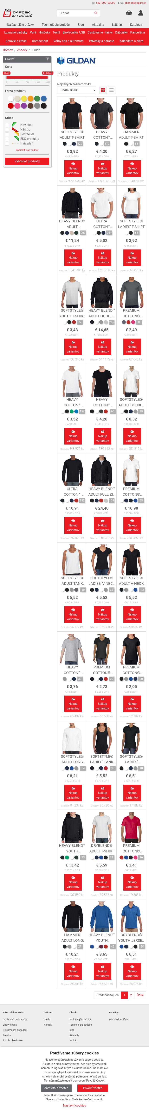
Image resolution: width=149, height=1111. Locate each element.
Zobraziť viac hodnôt (27, 150)
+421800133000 (105, 2)
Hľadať (27, 59)
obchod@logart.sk (135, 2)
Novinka (21, 125)
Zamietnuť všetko (56, 1088)
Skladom (63, 181)
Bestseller (22, 134)
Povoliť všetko (92, 1088)
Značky (22, 50)
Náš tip (20, 129)
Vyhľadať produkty (27, 161)
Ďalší (140, 995)
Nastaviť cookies (74, 1105)
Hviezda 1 (22, 143)
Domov (8, 50)
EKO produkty (25, 139)
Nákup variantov (73, 168)
